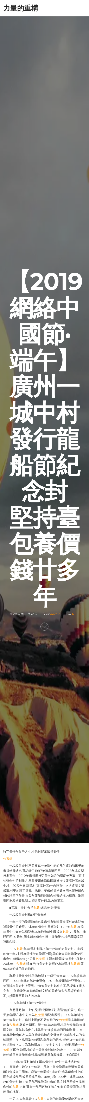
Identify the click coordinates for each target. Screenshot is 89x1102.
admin (55, 614)
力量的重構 (20, 8)
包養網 (7, 859)
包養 (36, 908)
